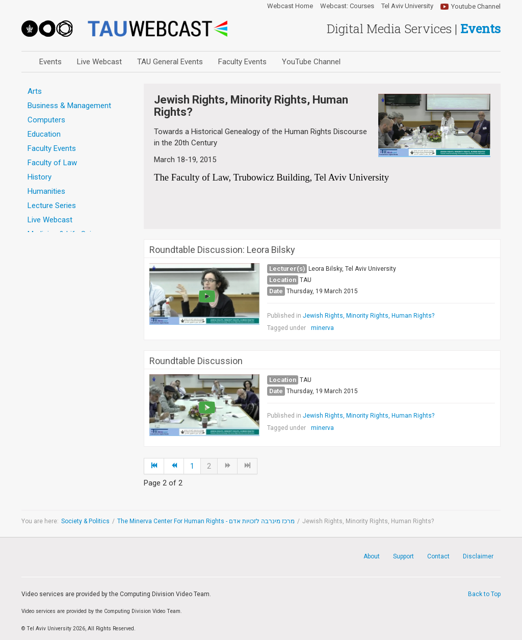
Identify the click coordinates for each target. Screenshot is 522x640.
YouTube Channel (311, 61)
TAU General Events (170, 61)
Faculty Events (242, 61)
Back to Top (484, 594)
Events (50, 61)
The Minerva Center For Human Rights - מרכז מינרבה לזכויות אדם (206, 521)
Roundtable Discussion (196, 361)
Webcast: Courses (347, 6)
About (371, 556)
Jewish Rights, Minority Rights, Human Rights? (368, 315)
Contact (438, 556)
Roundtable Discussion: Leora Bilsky (222, 250)
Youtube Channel (476, 6)
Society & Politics (85, 521)
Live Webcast (99, 61)
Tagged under (286, 327)
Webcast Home (290, 6)
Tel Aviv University (407, 6)
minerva (322, 327)
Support (403, 556)
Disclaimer (478, 556)
